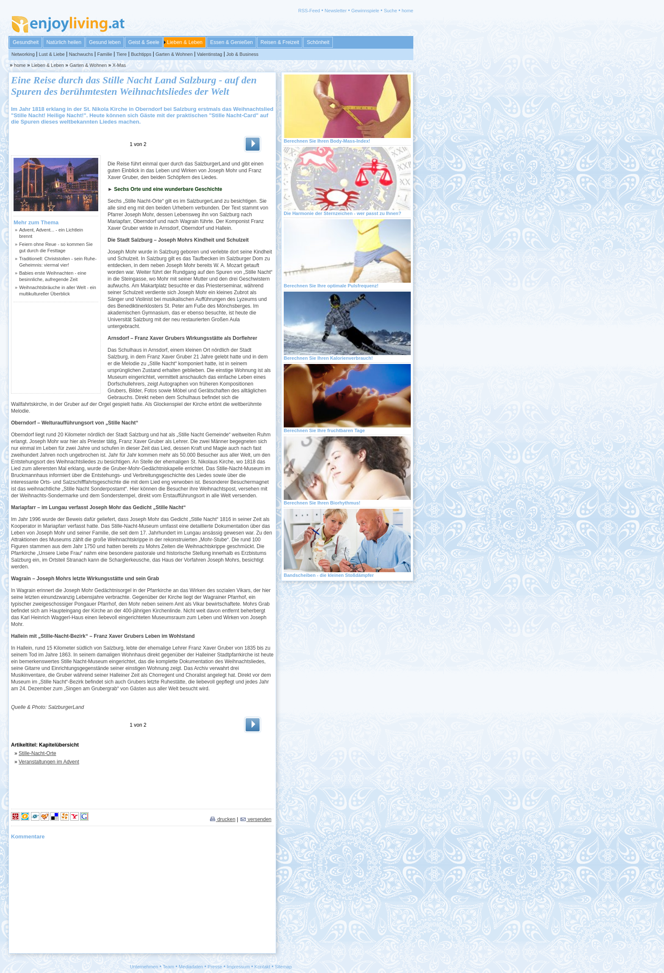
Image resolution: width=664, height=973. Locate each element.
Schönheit (318, 42)
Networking (23, 54)
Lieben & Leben (184, 42)
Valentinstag (209, 54)
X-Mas (119, 65)
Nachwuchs (81, 54)
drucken (222, 819)
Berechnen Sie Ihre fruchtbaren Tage (324, 430)
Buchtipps (141, 54)
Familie (104, 54)
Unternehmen (144, 966)
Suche (390, 10)
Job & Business (242, 54)
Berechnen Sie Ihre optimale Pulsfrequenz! (331, 285)
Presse (215, 966)
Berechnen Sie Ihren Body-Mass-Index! (327, 140)
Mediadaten (191, 966)
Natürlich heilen (63, 42)
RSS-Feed (309, 10)
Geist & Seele (143, 42)
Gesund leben (105, 42)
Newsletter (336, 10)
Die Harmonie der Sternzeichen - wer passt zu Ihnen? (342, 213)
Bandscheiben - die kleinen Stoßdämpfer (329, 575)
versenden (255, 819)
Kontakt (262, 966)
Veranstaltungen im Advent (49, 762)
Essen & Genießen (231, 42)
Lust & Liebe (52, 54)
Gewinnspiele (365, 10)
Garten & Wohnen (174, 54)
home (407, 10)
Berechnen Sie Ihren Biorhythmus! (322, 502)
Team (168, 966)
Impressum (238, 966)
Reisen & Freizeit (279, 42)
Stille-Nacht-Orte (37, 753)
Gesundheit (26, 42)
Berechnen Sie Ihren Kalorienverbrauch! (328, 358)
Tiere (121, 54)
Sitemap (283, 966)
